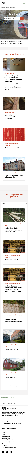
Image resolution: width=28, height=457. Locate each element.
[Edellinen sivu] (11, 386)
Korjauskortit (6, 436)
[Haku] (12, 18)
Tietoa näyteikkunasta (7, 397)
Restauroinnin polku (8, 440)
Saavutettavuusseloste (9, 447)
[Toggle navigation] (24, 3)
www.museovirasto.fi (9, 428)
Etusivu (3, 7)
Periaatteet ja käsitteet (9, 442)
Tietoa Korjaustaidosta (9, 444)
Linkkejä (4, 445)
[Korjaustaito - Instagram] (11, 452)
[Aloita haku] (22, 18)
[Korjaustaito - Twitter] (7, 452)
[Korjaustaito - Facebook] (3, 452)
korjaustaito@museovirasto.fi (12, 423)
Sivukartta (5, 434)
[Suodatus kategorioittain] (14, 203)
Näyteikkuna (6, 438)
